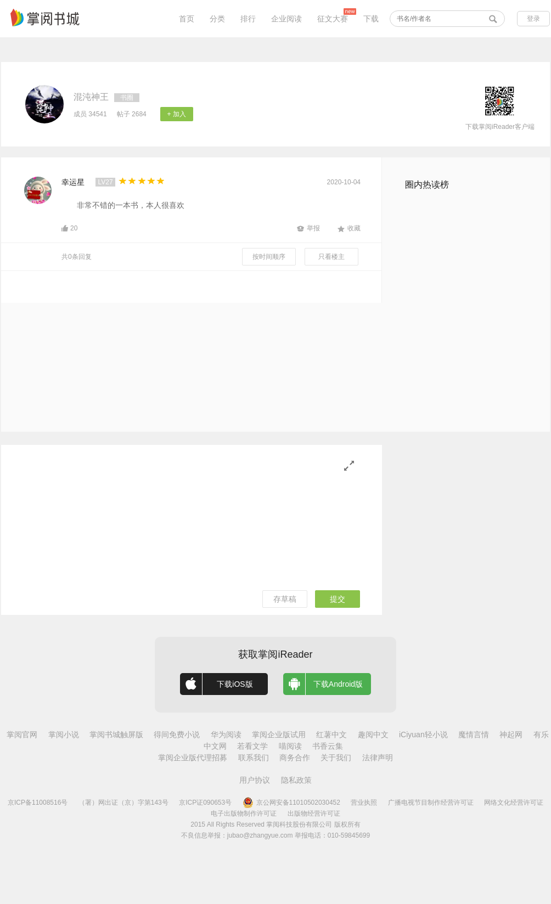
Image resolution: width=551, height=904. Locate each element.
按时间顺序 (268, 257)
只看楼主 (331, 257)
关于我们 (336, 757)
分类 (217, 18)
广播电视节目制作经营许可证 (431, 802)
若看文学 (252, 746)
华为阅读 (226, 734)
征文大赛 (332, 18)
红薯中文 (331, 734)
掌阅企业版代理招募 (192, 757)
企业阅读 (286, 18)
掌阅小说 (63, 734)
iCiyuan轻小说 (423, 734)
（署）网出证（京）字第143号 (123, 802)
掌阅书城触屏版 (116, 734)
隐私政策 (296, 780)
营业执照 (364, 802)
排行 (248, 18)
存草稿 (284, 599)
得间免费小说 (177, 734)
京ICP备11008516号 (38, 802)
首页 (186, 18)
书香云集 (327, 746)
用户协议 (254, 780)
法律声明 (377, 757)
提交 (337, 599)
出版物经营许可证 (314, 813)
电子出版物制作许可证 (244, 813)
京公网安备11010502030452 (291, 802)
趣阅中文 (373, 734)
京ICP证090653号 (205, 802)
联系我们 (253, 757)
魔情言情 (473, 734)
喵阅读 (290, 746)
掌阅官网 (22, 734)
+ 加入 (176, 114)
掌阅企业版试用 (279, 734)
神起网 (510, 734)
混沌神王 (91, 96)
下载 (371, 18)
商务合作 (294, 757)
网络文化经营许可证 (513, 802)
